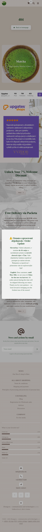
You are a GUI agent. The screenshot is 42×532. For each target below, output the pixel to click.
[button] (38, 227)
